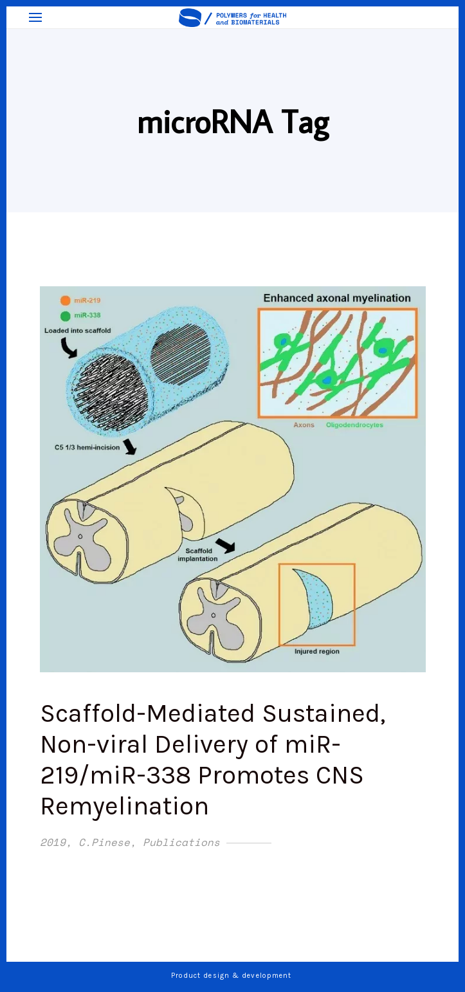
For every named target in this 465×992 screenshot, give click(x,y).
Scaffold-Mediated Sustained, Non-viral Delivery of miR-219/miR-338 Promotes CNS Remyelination (212, 759)
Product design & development (233, 975)
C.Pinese (104, 842)
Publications (181, 842)
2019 (53, 842)
